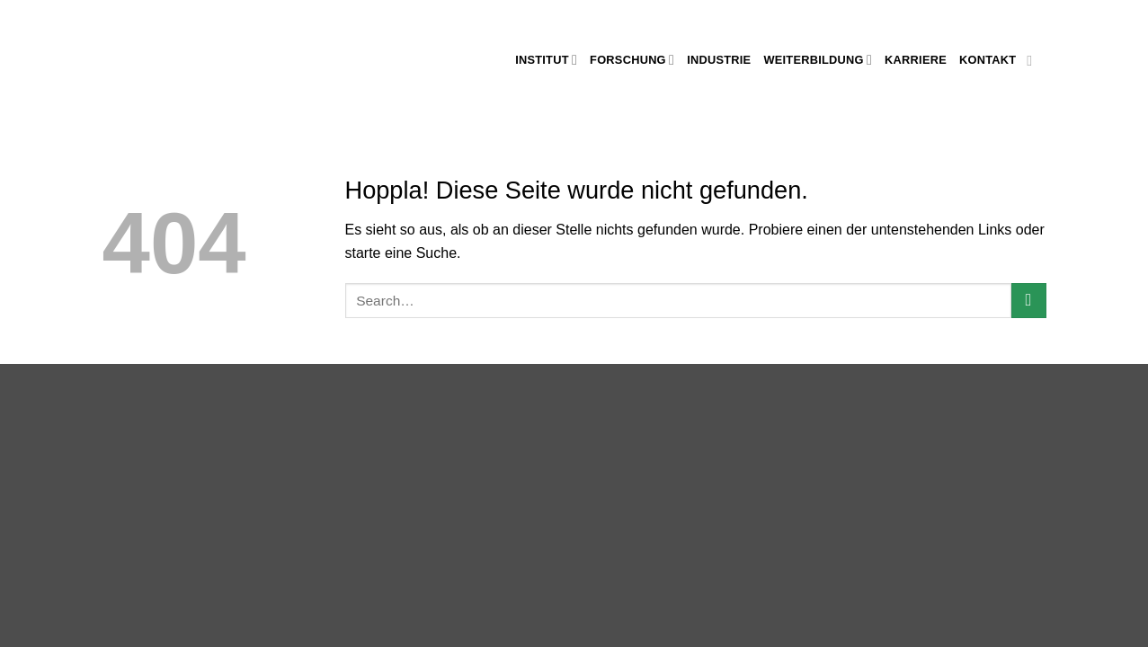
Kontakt (987, 59)
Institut (546, 59)
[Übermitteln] (1028, 300)
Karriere (916, 59)
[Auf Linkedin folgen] (1034, 60)
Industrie (719, 59)
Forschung (632, 59)
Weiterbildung (817, 59)
